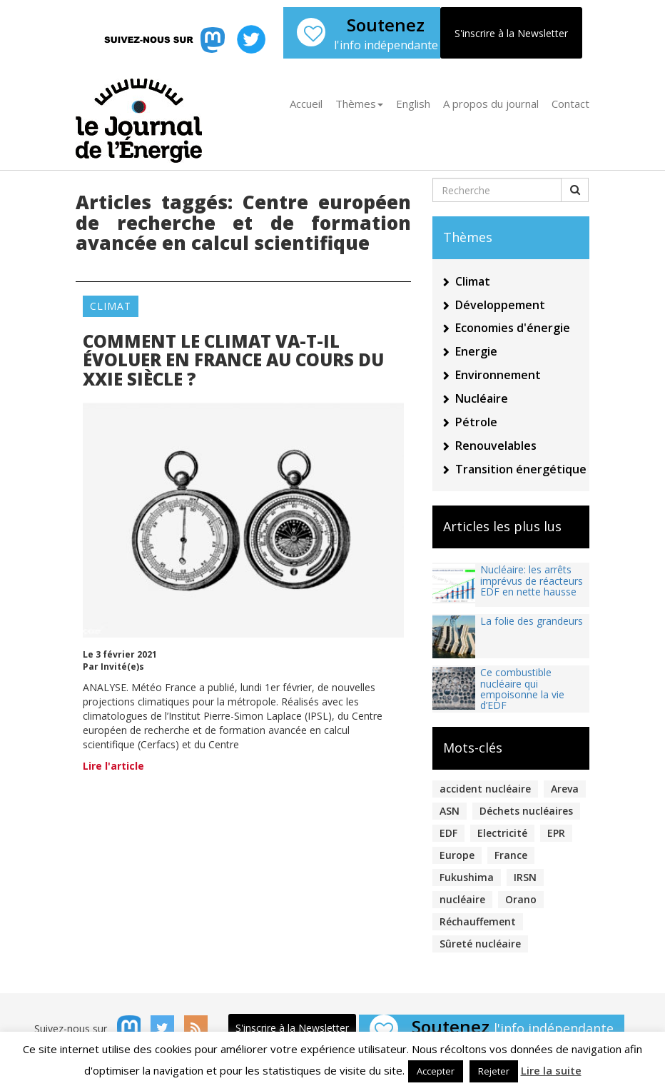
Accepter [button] (436, 1071)
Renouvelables (496, 445)
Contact (570, 103)
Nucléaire (481, 398)
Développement (500, 305)
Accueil (306, 103)
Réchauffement (478, 921)
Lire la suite (551, 1070)
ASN (450, 811)
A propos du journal (491, 103)
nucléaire (462, 899)
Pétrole (476, 422)
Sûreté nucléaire (480, 943)
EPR (556, 833)
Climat (110, 306)
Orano (521, 899)
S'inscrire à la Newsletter (511, 33)
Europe (457, 855)
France (510, 855)
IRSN (525, 877)
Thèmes (359, 103)
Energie (476, 351)
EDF (448, 833)
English (413, 103)
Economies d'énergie (512, 328)
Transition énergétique (521, 469)
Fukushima (467, 877)
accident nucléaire (485, 788)
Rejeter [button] (493, 1071)
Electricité (502, 833)
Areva (565, 788)
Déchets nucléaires (526, 811)
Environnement (498, 375)
